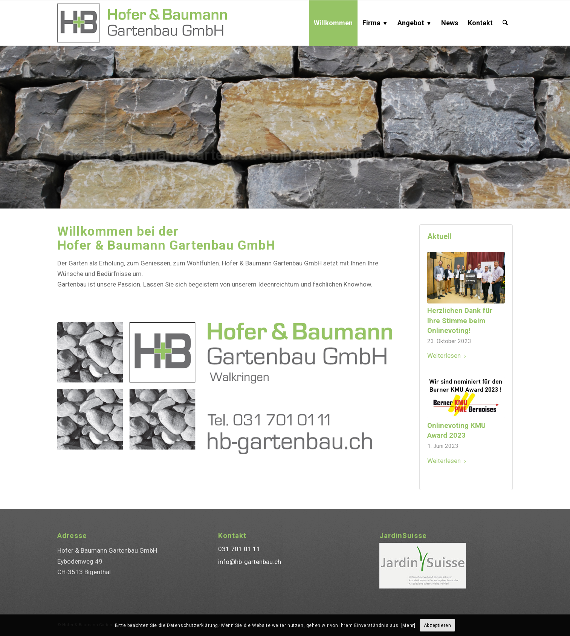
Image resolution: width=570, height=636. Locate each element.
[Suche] (505, 23)
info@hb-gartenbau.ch (249, 562)
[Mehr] (408, 625)
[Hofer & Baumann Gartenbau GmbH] (154, 23)
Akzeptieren (437, 625)
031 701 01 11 (239, 549)
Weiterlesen (447, 355)
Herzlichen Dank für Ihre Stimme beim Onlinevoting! (459, 320)
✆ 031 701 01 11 (91, 185)
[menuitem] (333, 23)
